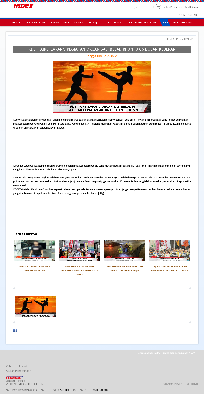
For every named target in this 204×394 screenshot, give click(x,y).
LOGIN (181, 15)
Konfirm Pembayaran (172, 6)
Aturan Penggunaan (18, 371)
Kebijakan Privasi (16, 366)
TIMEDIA (188, 38)
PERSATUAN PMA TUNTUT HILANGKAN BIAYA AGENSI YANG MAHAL (79, 270)
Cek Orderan (191, 6)
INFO (179, 38)
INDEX (170, 38)
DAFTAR (192, 15)
